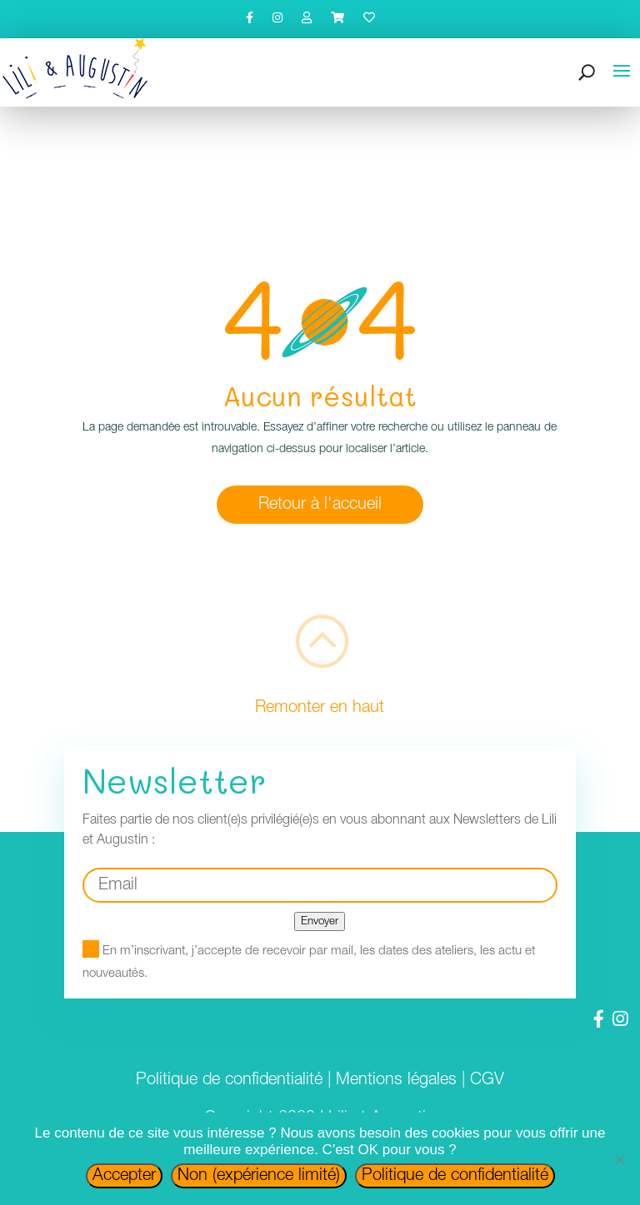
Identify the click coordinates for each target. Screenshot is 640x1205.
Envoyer (319, 921)
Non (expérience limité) (259, 1175)
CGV (487, 1080)
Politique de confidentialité (229, 1080)
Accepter (124, 1175)
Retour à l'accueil (320, 504)
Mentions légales (396, 1080)
